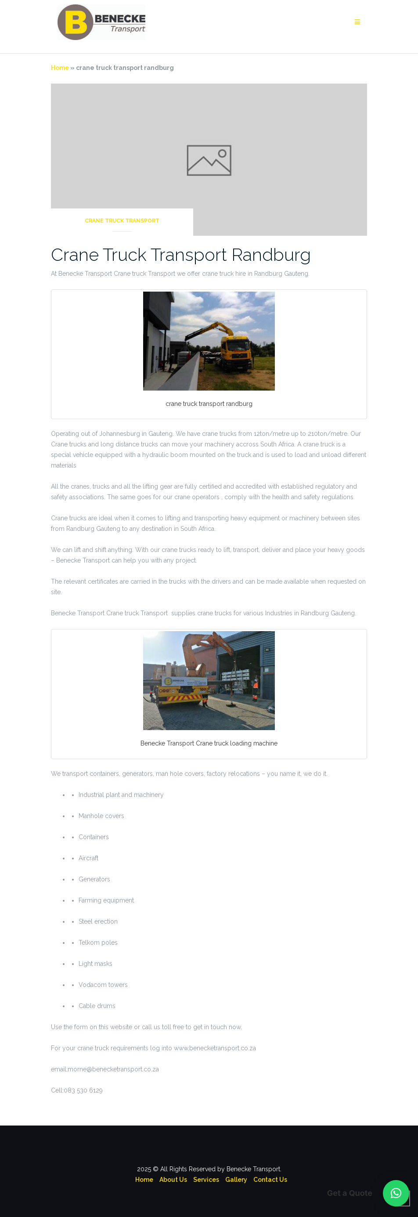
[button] (396, 1193)
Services (206, 1179)
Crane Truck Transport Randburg (181, 254)
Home (60, 67)
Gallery (236, 1179)
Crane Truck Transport (122, 221)
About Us (173, 1179)
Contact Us (270, 1179)
